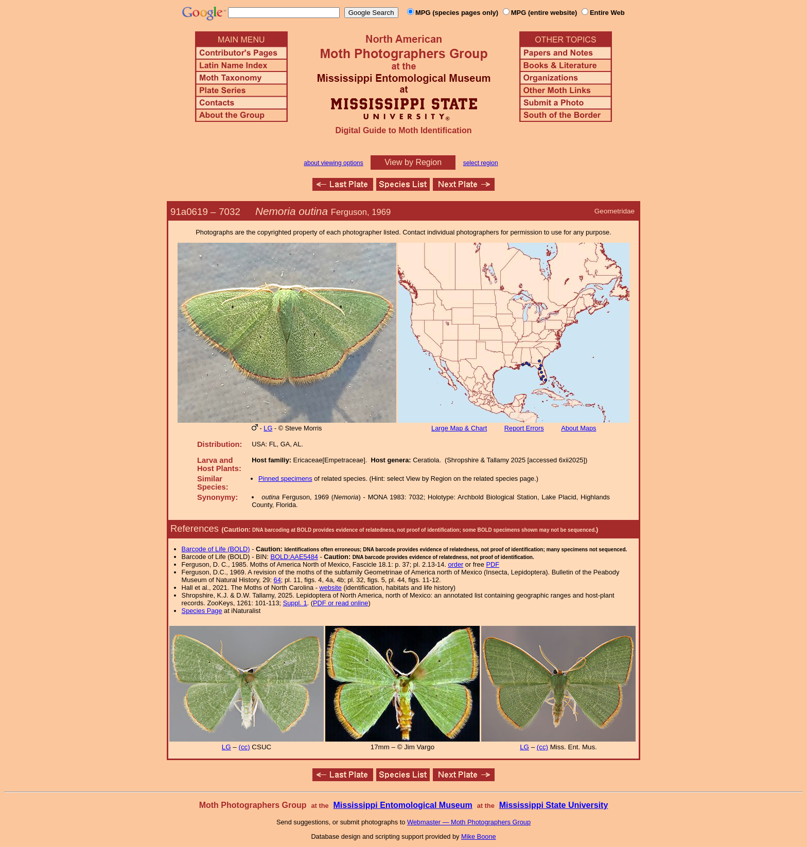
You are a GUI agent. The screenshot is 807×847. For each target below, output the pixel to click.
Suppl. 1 (295, 603)
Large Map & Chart (459, 428)
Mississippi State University (553, 805)
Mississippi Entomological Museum (402, 805)
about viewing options (333, 163)
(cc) (244, 747)
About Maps (578, 428)
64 (277, 580)
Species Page (202, 611)
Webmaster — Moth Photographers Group (469, 822)
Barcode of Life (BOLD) (216, 549)
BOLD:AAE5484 (294, 557)
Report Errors (524, 428)
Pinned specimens (285, 478)
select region (480, 163)
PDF (492, 564)
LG (268, 428)
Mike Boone (478, 836)
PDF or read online (340, 603)
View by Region (413, 162)
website (331, 587)
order (455, 564)
